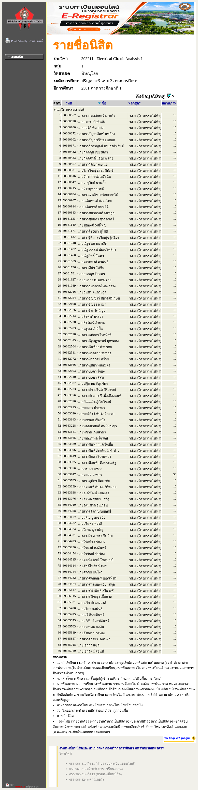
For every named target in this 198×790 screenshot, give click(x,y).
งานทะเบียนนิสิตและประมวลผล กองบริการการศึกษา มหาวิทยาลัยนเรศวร (111, 748)
